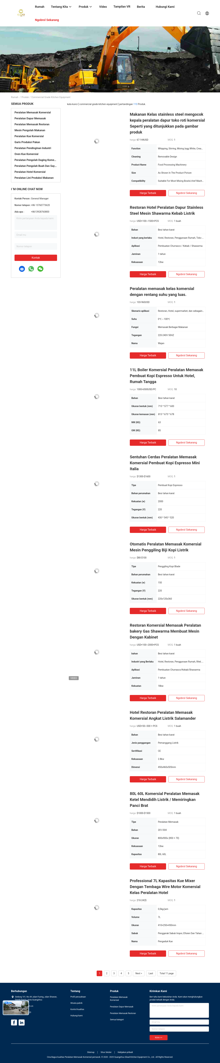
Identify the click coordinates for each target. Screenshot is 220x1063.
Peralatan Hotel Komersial (30, 171)
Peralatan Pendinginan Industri (33, 148)
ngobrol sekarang (186, 193)
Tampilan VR (121, 6)
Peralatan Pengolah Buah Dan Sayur (36, 166)
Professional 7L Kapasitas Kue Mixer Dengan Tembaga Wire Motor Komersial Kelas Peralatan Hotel (165, 886)
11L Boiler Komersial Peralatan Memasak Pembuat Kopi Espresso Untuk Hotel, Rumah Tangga (166, 376)
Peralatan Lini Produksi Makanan (34, 177)
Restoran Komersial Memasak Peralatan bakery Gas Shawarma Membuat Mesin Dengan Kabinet (165, 631)
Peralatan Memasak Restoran (32, 124)
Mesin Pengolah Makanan (30, 130)
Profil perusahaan (78, 997)
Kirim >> (158, 1037)
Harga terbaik (148, 193)
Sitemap (90, 1052)
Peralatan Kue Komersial (29, 136)
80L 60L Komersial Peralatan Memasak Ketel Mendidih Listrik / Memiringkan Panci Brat (165, 799)
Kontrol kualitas (77, 1009)
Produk (25, 97)
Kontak (36, 257)
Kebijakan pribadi (125, 1052)
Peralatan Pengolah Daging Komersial (36, 160)
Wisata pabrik (76, 1003)
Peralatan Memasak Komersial (33, 112)
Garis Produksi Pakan (27, 142)
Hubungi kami (76, 1015)
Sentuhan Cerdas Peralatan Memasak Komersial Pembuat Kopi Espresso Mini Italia (165, 463)
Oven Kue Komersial (26, 154)
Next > (138, 973)
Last (151, 973)
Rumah (14, 97)
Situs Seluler (106, 1052)
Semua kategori (117, 1019)
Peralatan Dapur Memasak (30, 118)
